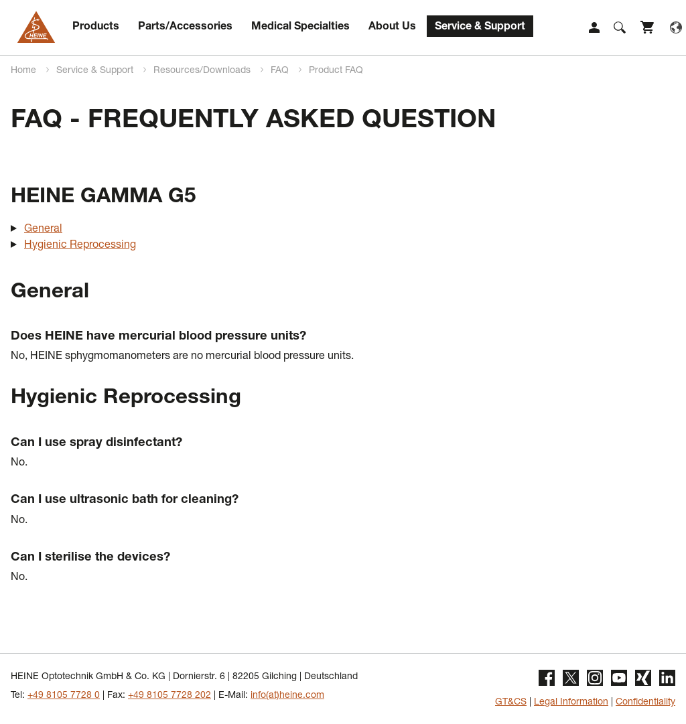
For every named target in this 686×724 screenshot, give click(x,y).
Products (95, 27)
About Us (392, 27)
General (43, 229)
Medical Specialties (300, 27)
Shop (648, 27)
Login (594, 27)
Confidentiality (645, 702)
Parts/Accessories (185, 27)
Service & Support (480, 27)
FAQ (281, 71)
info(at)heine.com (287, 696)
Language (676, 27)
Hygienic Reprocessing (80, 245)
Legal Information (571, 702)
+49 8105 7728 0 (63, 696)
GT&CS (511, 702)
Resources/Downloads (203, 71)
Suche (620, 27)
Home (25, 71)
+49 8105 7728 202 (169, 696)
